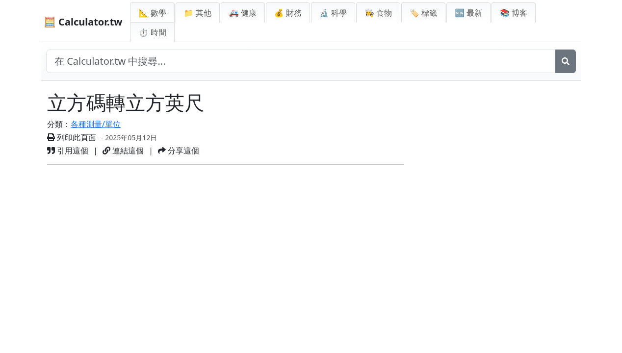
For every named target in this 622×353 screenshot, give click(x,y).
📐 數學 (152, 12)
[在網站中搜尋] (301, 61)
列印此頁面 (71, 137)
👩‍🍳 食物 (378, 12)
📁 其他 (197, 12)
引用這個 (67, 150)
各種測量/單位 (96, 124)
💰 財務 (288, 12)
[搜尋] (565, 61)
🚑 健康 (243, 12)
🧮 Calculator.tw (83, 21)
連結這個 (123, 150)
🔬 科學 (333, 12)
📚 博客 (513, 12)
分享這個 (178, 150)
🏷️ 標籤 (423, 12)
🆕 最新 (468, 12)
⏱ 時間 (152, 32)
